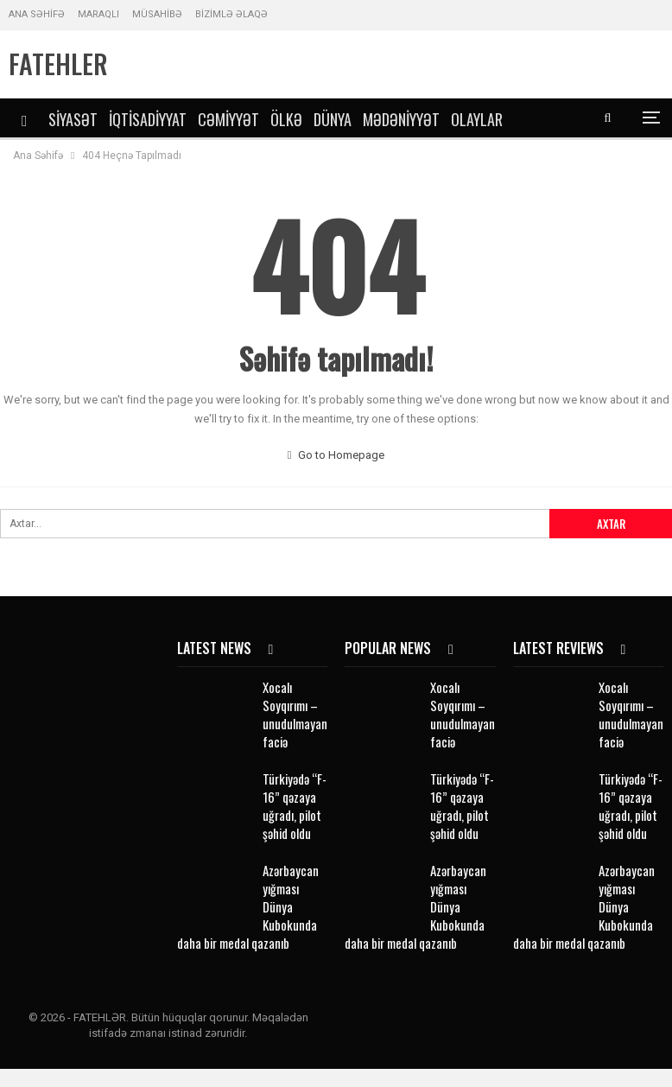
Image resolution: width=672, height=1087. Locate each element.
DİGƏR (532, 119)
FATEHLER (58, 63)
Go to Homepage (336, 454)
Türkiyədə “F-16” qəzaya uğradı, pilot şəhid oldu (294, 805)
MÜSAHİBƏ (157, 14)
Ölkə (286, 119)
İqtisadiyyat (148, 119)
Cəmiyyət (228, 119)
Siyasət (73, 119)
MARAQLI (98, 14)
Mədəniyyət (401, 119)
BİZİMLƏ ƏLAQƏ (231, 14)
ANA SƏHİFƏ (37, 14)
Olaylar (477, 119)
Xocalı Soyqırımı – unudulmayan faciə (295, 714)
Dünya (333, 119)
